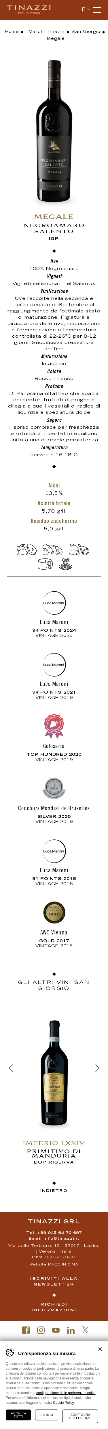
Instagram (41, 1330)
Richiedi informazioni (54, 1307)
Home (12, 32)
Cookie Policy (63, 1403)
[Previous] (10, 1068)
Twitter (85, 1329)
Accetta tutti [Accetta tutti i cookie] (18, 1415)
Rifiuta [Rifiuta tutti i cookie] (46, 1415)
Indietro (54, 1191)
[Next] (97, 1068)
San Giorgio (85, 32)
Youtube (56, 1330)
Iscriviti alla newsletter (54, 1282)
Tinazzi (31, 10)
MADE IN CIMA (63, 1264)
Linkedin (71, 1330)
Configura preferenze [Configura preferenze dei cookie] (80, 1416)
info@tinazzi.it (61, 1239)
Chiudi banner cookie (100, 1349)
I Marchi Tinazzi (45, 32)
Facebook (26, 1330)
